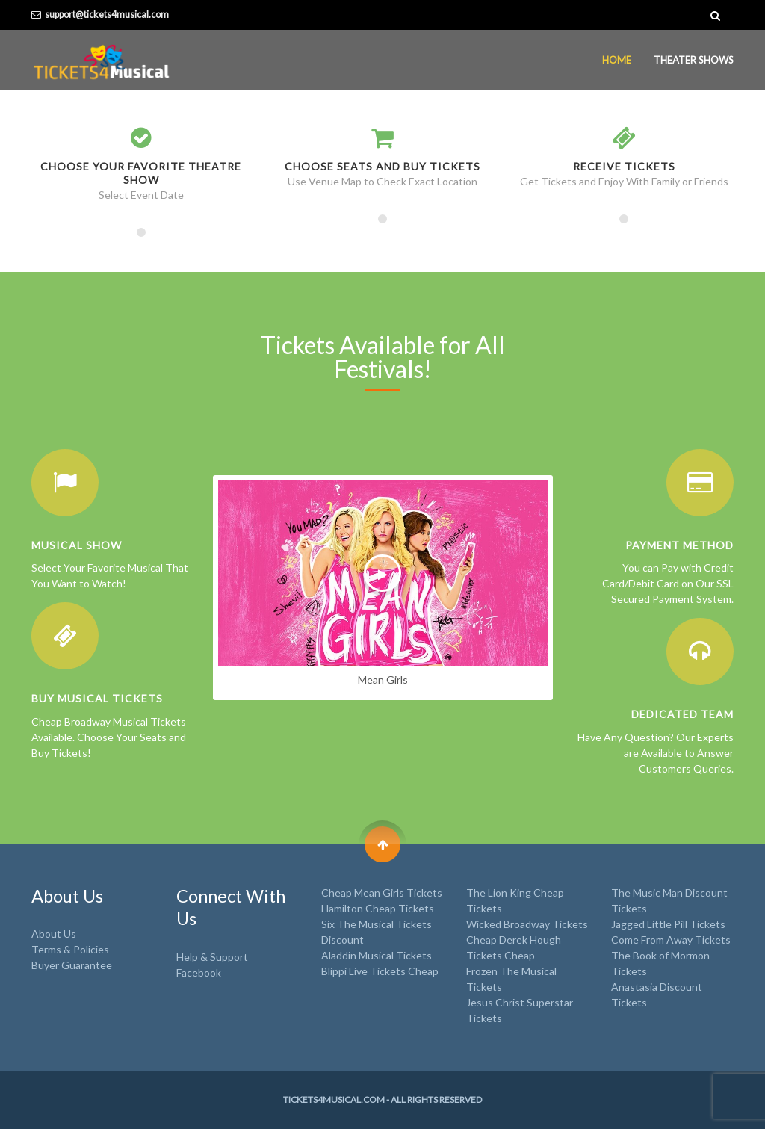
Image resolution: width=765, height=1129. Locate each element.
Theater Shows (694, 60)
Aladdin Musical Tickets (376, 955)
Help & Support (212, 956)
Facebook (198, 972)
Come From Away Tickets (671, 939)
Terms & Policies (70, 949)
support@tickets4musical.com (107, 14)
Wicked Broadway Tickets (527, 924)
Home (616, 60)
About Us (53, 933)
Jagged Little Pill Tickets (668, 924)
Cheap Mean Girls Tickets (381, 892)
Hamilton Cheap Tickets (377, 908)
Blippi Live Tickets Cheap (380, 971)
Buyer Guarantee (71, 965)
